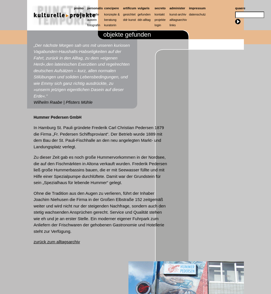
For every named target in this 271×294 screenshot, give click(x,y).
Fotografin (93, 25)
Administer (177, 8)
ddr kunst (129, 19)
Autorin (92, 19)
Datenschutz (197, 14)
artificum (129, 8)
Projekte (160, 19)
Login (158, 25)
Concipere (111, 8)
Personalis (95, 8)
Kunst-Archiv (178, 14)
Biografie (93, 14)
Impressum (197, 8)
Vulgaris (144, 8)
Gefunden (144, 14)
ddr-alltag (144, 19)
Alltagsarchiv (178, 19)
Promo (79, 8)
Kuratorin (110, 25)
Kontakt (160, 14)
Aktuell (78, 14)
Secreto (160, 8)
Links (173, 25)
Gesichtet (129, 14)
